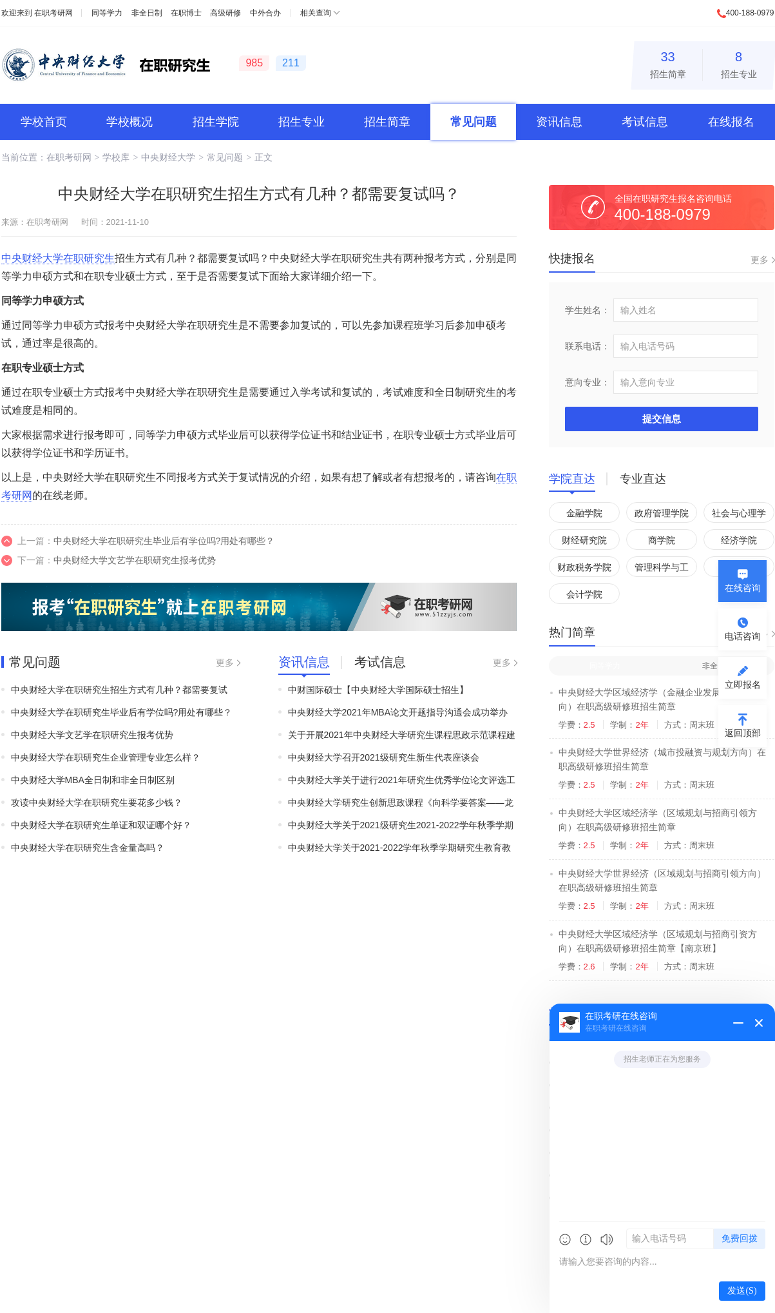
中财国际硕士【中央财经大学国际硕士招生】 (378, 690)
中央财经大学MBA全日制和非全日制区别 (93, 780)
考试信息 (645, 121)
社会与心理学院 (739, 515)
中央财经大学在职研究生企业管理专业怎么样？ (105, 757)
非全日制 (146, 12)
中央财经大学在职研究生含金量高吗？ (87, 847)
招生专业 (738, 62)
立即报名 (743, 684)
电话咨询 (743, 636)
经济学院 (739, 540)
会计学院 (584, 594)
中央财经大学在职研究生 (58, 258)
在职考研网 (53, 12)
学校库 (115, 157)
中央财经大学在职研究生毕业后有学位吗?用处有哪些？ (164, 541)
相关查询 (315, 12)
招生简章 (668, 62)
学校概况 (129, 121)
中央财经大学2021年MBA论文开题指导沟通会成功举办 (398, 712)
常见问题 (473, 121)
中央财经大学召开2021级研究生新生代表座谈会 (383, 757)
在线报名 (731, 121)
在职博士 (186, 12)
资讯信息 (559, 121)
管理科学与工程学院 (662, 569)
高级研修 (225, 12)
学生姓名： (587, 310)
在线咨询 (743, 588)
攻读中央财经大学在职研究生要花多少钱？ (96, 802)
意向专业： (587, 382)
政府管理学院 (662, 513)
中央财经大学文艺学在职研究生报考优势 (134, 560)
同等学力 (106, 12)
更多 (225, 662)
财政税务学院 (584, 567)
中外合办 (265, 12)
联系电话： (587, 346)
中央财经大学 (168, 157)
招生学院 (216, 121)
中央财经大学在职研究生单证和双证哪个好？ (101, 825)
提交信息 (661, 418)
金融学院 (584, 513)
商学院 (661, 540)
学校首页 (44, 121)
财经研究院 (584, 540)
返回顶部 (743, 733)
